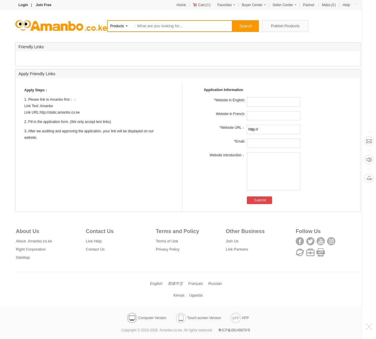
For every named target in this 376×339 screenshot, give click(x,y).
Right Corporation (31, 249)
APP (240, 318)
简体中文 (175, 283)
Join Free (43, 5)
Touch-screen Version (198, 318)
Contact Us (95, 249)
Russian (215, 283)
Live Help (94, 241)
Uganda (196, 295)
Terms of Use (167, 241)
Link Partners (237, 249)
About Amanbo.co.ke (34, 241)
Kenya (179, 295)
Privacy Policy (168, 249)
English (156, 283)
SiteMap (23, 257)
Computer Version (146, 318)
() (202, 5)
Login (23, 5)
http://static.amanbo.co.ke (60, 112)
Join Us (232, 241)
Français (195, 283)
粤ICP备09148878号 (234, 330)
